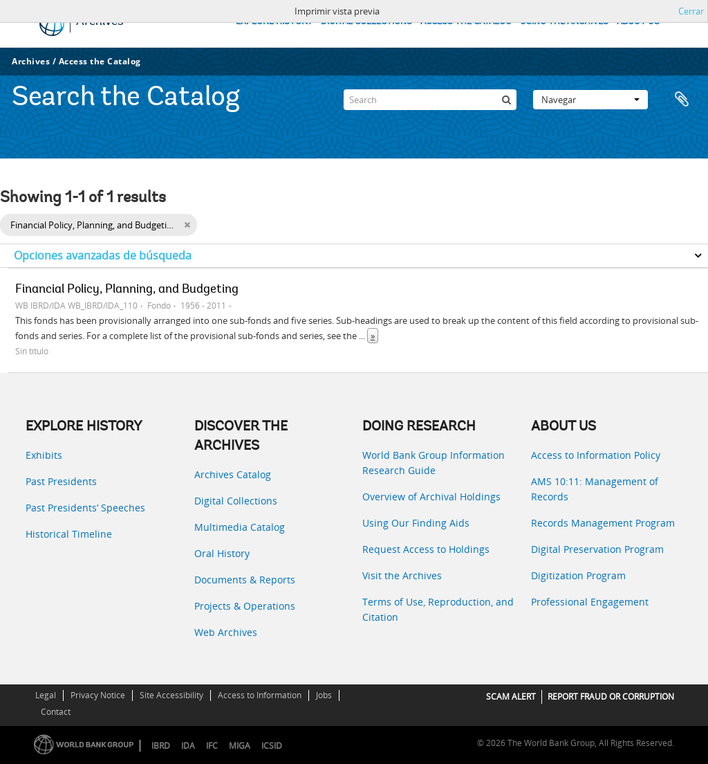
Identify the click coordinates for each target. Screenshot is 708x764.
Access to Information (259, 695)
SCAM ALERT (511, 696)
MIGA (239, 746)
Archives (31, 61)
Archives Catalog (232, 474)
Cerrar (691, 11)
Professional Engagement (590, 601)
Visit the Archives (402, 575)
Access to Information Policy (595, 455)
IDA (188, 746)
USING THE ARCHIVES (564, 21)
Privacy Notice (98, 695)
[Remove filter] (187, 225)
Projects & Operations (244, 605)
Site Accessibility (171, 695)
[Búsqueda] (506, 99)
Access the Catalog (100, 61)
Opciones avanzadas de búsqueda (103, 255)
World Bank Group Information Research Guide (433, 462)
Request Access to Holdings (426, 549)
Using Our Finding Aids (415, 522)
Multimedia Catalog (239, 527)
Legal (45, 695)
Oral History (222, 553)
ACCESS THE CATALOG (466, 21)
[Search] (430, 99)
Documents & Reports (244, 579)
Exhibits (44, 455)
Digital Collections (235, 500)
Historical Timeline (69, 533)
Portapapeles (681, 99)
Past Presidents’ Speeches (85, 507)
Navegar (590, 99)
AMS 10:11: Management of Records (594, 489)
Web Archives (225, 632)
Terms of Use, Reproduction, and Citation (438, 609)
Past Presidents (61, 481)
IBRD (160, 746)
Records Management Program (603, 522)
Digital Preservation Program (597, 549)
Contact (56, 712)
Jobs (324, 695)
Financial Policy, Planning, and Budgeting (127, 290)
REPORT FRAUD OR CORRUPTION (611, 696)
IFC (212, 746)
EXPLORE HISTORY (274, 21)
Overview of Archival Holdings (431, 496)
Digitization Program (578, 575)
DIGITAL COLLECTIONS (366, 21)
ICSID (271, 746)
